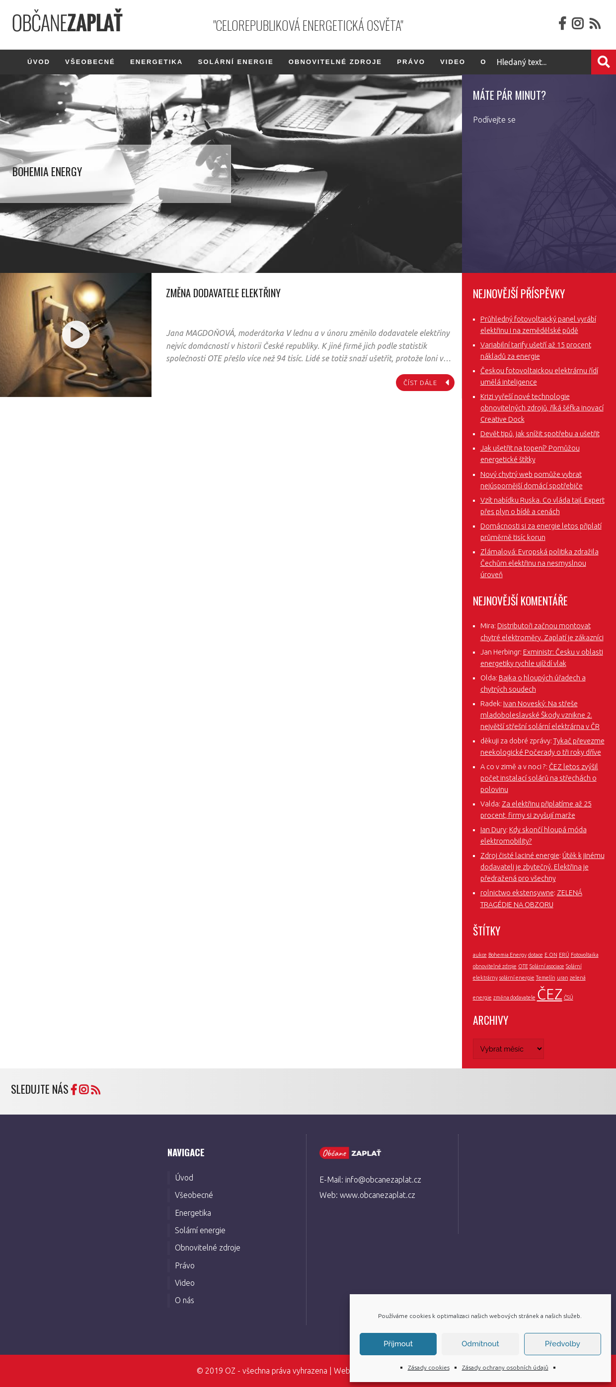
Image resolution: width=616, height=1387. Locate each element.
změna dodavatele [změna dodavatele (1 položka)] (514, 997)
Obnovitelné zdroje (335, 62)
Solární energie (235, 62)
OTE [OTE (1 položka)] (523, 966)
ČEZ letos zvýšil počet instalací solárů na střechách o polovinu (539, 778)
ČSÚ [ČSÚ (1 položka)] (568, 997)
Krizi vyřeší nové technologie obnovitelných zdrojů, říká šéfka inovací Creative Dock (542, 408)
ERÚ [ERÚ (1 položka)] (564, 955)
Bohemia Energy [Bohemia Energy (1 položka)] (507, 955)
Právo (411, 62)
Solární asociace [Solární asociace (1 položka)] (547, 966)
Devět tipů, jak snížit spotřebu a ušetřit (540, 434)
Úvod (38, 62)
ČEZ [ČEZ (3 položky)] (549, 994)
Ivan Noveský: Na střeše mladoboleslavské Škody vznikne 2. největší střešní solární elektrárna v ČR (540, 715)
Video (452, 62)
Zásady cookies (429, 1367)
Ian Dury (493, 830)
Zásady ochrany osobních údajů (505, 1367)
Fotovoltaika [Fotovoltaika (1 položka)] (585, 955)
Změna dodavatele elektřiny (223, 292)
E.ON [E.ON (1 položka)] (550, 955)
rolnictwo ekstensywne (517, 893)
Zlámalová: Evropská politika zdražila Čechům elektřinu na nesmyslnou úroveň (539, 563)
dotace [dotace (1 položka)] (535, 955)
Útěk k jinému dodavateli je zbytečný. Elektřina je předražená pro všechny (542, 867)
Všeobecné (90, 62)
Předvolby (562, 1343)
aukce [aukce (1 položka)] (480, 955)
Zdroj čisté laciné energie (519, 855)
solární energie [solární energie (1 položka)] (517, 978)
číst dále (420, 382)
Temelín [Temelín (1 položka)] (545, 978)
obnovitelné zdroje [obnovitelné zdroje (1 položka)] (495, 966)
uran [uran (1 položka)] (562, 978)
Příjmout (398, 1343)
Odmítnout (480, 1343)
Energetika (156, 62)
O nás (184, 1300)
